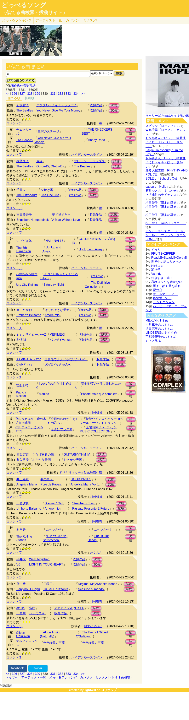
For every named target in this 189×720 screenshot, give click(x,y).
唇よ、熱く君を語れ (167, 286)
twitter (38, 668)
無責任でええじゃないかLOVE (65, 359)
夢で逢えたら (61, 214)
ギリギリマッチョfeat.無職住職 (80, 472)
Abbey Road (96, 140)
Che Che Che (50, 195)
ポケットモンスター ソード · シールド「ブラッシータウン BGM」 (166, 235)
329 (37, 93)
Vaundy (156, 273)
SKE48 (21, 339)
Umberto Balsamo (28, 508)
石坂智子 (22, 105)
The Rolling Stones (24, 538)
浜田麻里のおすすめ (159, 328)
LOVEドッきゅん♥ (57, 364)
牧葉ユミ (22, 161)
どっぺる (17, 20)
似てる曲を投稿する (21, 80)
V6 (18, 564)
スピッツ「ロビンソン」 (163, 125)
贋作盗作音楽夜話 (23, 85)
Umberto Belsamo (28, 315)
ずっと (155, 249)
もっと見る (153, 340)
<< (7, 93)
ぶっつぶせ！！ (104, 529)
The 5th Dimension (23, 249)
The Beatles (24, 110)
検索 (119, 73)
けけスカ (157, 265)
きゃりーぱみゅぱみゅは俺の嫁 (167, 115)
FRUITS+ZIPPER (163, 253)
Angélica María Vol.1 (85, 484)
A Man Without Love (66, 219)
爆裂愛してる (162, 298)
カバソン (72, 20)
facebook (17, 668)
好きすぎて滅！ (162, 277)
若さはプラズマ (61, 429)
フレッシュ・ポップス (89, 161)
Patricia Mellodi (21, 394)
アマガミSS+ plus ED (69, 608)
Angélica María (26, 484)
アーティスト (49, 20)
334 (76, 93)
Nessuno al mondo (91, 589)
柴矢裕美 (22, 459)
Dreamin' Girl (54, 503)
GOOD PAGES (81, 479)
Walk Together (39, 559)
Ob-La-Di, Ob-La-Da (50, 166)
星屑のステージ (48, 131)
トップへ (12, 677)
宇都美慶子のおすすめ (161, 336)
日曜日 (48, 584)
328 (29, 93)
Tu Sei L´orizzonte (55, 589)
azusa (20, 608)
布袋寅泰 (22, 454)
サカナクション (164, 302)
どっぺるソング (24, 5)
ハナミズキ (37, 613)
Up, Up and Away (90, 249)
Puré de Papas (50, 484)
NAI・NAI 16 (54, 240)
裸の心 (157, 290)
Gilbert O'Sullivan (23, 634)
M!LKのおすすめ (157, 320)
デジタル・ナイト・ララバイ (56, 105)
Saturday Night (53, 284)
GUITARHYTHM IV (77, 454)
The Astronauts (26, 195)
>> (83, 93)
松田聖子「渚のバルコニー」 (166, 223)
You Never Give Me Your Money (58, 110)
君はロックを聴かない (166, 282)
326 (14, 93)
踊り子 (155, 269)
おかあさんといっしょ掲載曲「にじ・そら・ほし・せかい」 (166, 142)
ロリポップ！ (110, 690)
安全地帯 (22, 385)
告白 (32, 608)
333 (68, 93)
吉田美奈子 (24, 214)
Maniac (44, 394)
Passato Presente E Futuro (90, 508)
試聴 (114, 105)
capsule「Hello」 (157, 186)
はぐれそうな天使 (57, 309)
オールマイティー (165, 294)
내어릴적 (96, 412)
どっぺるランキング (63, 677)
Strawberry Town (83, 503)
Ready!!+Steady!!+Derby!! (169, 257)
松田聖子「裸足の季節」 (163, 202)
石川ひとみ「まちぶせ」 (163, 190)
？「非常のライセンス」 (163, 194)
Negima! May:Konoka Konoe (97, 584)
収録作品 (96, 105)
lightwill (90, 690)
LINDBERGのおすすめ (161, 332)
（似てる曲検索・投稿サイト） (34, 12)
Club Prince (24, 364)
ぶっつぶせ (53, 529)
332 (60, 93)
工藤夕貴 (22, 503)
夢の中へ (46, 479)
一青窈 (21, 613)
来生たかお (24, 309)
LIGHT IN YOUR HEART (46, 564)
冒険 (39, 161)
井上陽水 (22, 479)
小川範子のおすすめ (159, 324)
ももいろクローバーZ (31, 334)
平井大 (21, 559)
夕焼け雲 (47, 190)
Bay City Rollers (27, 284)
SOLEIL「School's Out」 (163, 178)
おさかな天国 (41, 459)
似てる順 (14, 98)
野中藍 (21, 584)
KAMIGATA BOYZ (28, 359)
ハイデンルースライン (86, 154)
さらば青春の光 (43, 454)
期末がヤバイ (93, 626)
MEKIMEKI (57, 334)
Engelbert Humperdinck (32, 219)
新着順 (29, 98)
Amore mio (52, 315)
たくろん (96, 552)
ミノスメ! (90, 20)
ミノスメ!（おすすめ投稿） (114, 677)
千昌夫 (21, 190)
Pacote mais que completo (99, 394)
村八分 (21, 529)
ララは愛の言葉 (54, 642)
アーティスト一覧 (33, 677)
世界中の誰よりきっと (166, 261)
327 (22, 93)
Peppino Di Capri (28, 589)
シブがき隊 (24, 240)
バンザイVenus (60, 339)
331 (52, 93)
